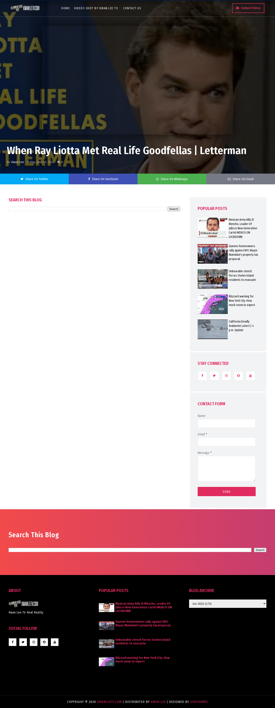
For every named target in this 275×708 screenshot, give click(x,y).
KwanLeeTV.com (110, 702)
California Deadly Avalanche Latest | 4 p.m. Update (241, 326)
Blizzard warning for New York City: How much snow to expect (242, 301)
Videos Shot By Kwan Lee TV (96, 8)
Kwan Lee (17, 162)
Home (66, 8)
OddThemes (199, 702)
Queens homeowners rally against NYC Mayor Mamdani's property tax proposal (243, 252)
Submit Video (250, 8)
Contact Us (132, 8)
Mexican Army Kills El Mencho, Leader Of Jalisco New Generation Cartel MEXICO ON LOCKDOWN (243, 228)
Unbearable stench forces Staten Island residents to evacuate (242, 275)
